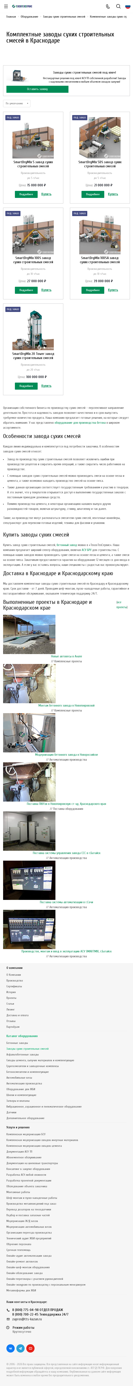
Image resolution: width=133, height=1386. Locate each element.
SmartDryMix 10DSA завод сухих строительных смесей (100, 260)
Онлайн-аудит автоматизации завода (29, 1256)
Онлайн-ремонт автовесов (22, 1261)
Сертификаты (14, 986)
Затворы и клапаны (18, 1101)
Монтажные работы (18, 1192)
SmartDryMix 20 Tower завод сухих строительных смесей (33, 356)
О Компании (13, 975)
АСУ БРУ (86, 550)
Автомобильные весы (19, 1077)
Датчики (11, 1112)
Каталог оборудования (22, 1036)
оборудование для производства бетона (80, 423)
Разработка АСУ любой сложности (26, 1175)
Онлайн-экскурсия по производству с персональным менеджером (45, 1284)
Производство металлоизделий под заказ (31, 1203)
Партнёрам (12, 1027)
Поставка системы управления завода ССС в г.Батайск (66, 853)
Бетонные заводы (17, 1043)
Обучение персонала (18, 1244)
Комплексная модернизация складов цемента (34, 1146)
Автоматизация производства (24, 1083)
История (11, 992)
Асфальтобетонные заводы (22, 1054)
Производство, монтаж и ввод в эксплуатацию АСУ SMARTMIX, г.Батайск (66, 951)
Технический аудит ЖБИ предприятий (28, 1238)
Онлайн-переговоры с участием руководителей (34, 1279)
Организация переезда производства (29, 1232)
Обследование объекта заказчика (26, 1186)
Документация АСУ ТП (19, 1151)
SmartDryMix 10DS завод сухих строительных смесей (33, 260)
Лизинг (10, 1009)
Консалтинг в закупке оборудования (28, 1169)
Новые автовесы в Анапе (66, 656)
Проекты (11, 998)
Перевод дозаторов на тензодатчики (28, 1209)
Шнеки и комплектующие (21, 1095)
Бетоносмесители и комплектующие (27, 1072)
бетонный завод (67, 545)
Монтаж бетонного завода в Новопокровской (66, 705)
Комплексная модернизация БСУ (26, 1134)
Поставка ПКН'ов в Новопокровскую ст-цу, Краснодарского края (66, 804)
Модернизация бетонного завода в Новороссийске (66, 755)
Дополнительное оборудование (25, 1118)
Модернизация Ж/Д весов (22, 1221)
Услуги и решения (18, 1127)
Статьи (10, 1003)
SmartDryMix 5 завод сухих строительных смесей (33, 164)
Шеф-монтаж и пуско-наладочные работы (31, 1198)
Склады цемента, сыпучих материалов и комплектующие (40, 1060)
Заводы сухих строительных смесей (27, 1049)
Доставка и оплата (17, 1015)
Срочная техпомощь (18, 1250)
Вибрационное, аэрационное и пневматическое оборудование (44, 1106)
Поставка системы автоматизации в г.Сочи (66, 902)
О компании (14, 968)
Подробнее (26, 194)
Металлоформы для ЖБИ (21, 1290)
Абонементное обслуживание (24, 1157)
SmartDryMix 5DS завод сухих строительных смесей (99, 164)
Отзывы (11, 1021)
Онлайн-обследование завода (24, 1273)
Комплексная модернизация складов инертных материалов (42, 1140)
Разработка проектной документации (28, 1180)
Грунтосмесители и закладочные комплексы (32, 1066)
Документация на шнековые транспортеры (32, 1163)
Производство (14, 980)
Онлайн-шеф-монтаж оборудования (28, 1267)
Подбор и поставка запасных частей (28, 1215)
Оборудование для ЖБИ (20, 1089)
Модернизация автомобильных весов (29, 1227)
